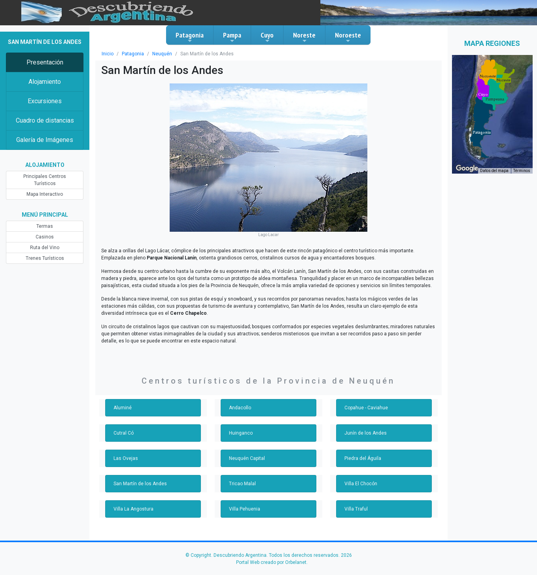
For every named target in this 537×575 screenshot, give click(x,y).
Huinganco (241, 433)
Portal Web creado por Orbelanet (271, 562)
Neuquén (162, 54)
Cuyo (267, 37)
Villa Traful (356, 509)
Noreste (304, 37)
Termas (44, 226)
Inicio (107, 54)
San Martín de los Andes (140, 483)
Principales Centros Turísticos (44, 180)
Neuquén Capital (247, 458)
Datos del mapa (494, 170)
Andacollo (240, 407)
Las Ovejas (125, 458)
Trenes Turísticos (45, 258)
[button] (482, 132)
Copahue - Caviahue (366, 407)
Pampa (232, 37)
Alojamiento (44, 81)
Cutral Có (123, 433)
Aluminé (122, 407)
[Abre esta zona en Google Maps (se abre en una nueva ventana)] (467, 168)
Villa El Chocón (360, 483)
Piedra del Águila (362, 458)
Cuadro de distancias (45, 120)
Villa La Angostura (133, 509)
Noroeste (348, 37)
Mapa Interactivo (44, 194)
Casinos (45, 237)
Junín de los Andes (365, 433)
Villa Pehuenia (244, 509)
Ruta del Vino (44, 247)
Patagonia (190, 37)
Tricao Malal (242, 483)
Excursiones (45, 101)
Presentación (44, 62)
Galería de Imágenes (44, 140)
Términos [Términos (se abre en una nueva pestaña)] (521, 170)
